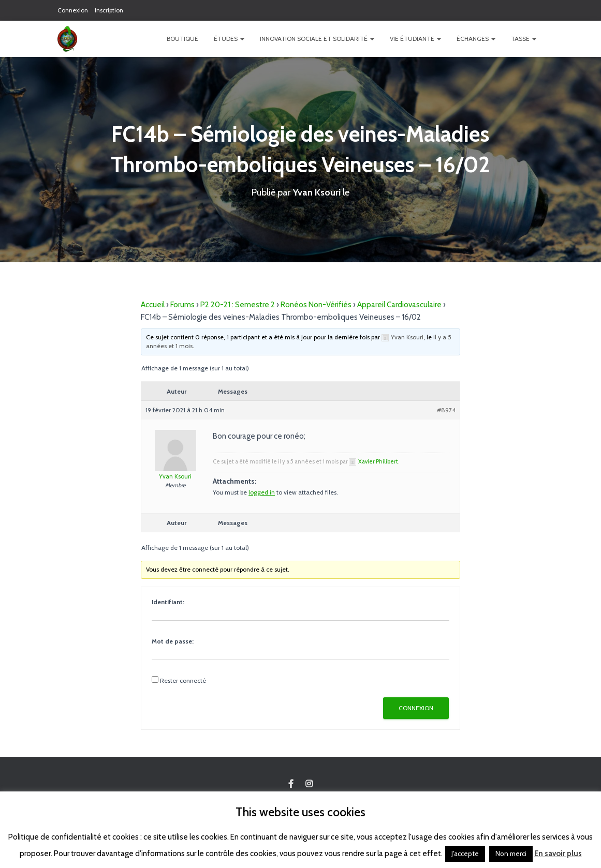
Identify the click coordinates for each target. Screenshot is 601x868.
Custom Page (291, 784)
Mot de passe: (173, 641)
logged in (261, 492)
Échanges (476, 38)
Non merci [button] (510, 853)
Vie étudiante (415, 38)
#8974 (446, 410)
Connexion (72, 10)
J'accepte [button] (465, 853)
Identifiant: (168, 602)
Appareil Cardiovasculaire (399, 304)
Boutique (182, 38)
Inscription (109, 10)
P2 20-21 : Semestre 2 (237, 304)
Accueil (153, 304)
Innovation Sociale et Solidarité (317, 38)
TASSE (523, 38)
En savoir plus (558, 853)
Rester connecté (183, 680)
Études (229, 38)
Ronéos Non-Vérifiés (316, 304)
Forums (182, 304)
